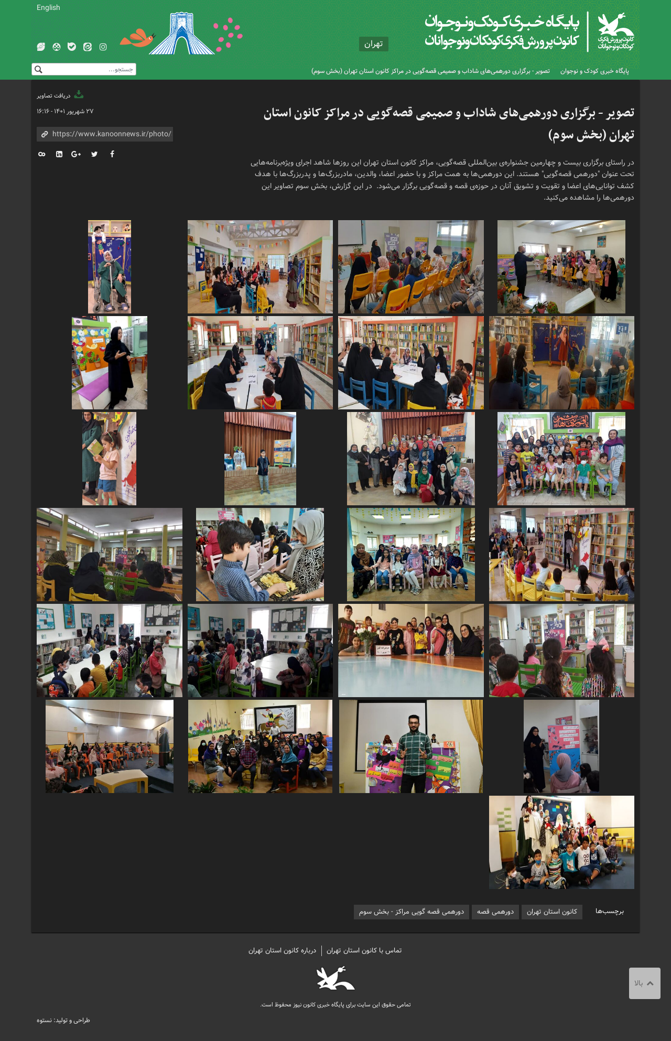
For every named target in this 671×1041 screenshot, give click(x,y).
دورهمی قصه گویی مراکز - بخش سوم (411, 911)
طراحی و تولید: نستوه (63, 1020)
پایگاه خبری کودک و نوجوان (594, 71)
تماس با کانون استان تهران (364, 950)
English (48, 8)
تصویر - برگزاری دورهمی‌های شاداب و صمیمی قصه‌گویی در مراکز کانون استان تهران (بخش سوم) (430, 71)
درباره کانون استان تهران (282, 950)
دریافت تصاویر (61, 96)
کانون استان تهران (552, 911)
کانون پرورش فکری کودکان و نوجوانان (511, 31)
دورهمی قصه (495, 911)
